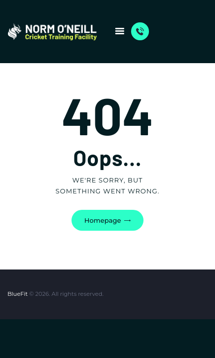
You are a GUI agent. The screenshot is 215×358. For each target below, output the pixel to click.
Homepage (102, 220)
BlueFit (17, 293)
